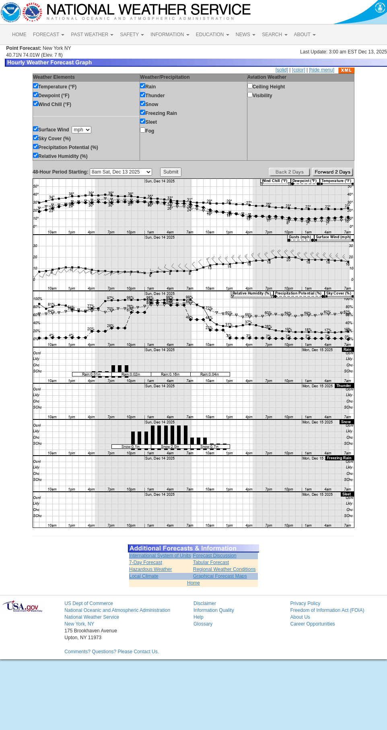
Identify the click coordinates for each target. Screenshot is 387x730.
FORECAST (48, 34)
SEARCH (274, 34)
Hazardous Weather (150, 569)
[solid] (282, 70)
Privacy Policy (305, 603)
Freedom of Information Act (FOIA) (327, 610)
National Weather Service (91, 617)
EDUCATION (212, 34)
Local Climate (144, 576)
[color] (298, 70)
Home (193, 583)
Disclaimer (205, 603)
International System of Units (160, 555)
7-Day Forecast (145, 562)
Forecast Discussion (215, 555)
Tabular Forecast (211, 562)
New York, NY (79, 624)
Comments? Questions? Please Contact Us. (111, 651)
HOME (19, 34)
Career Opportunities (312, 624)
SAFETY (132, 34)
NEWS (245, 34)
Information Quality (214, 610)
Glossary (203, 624)
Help (199, 617)
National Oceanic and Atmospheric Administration (117, 610)
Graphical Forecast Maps (220, 576)
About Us (300, 617)
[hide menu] (321, 70)
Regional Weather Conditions (224, 569)
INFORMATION (169, 34)
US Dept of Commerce (88, 603)
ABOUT (305, 34)
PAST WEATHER (92, 34)
